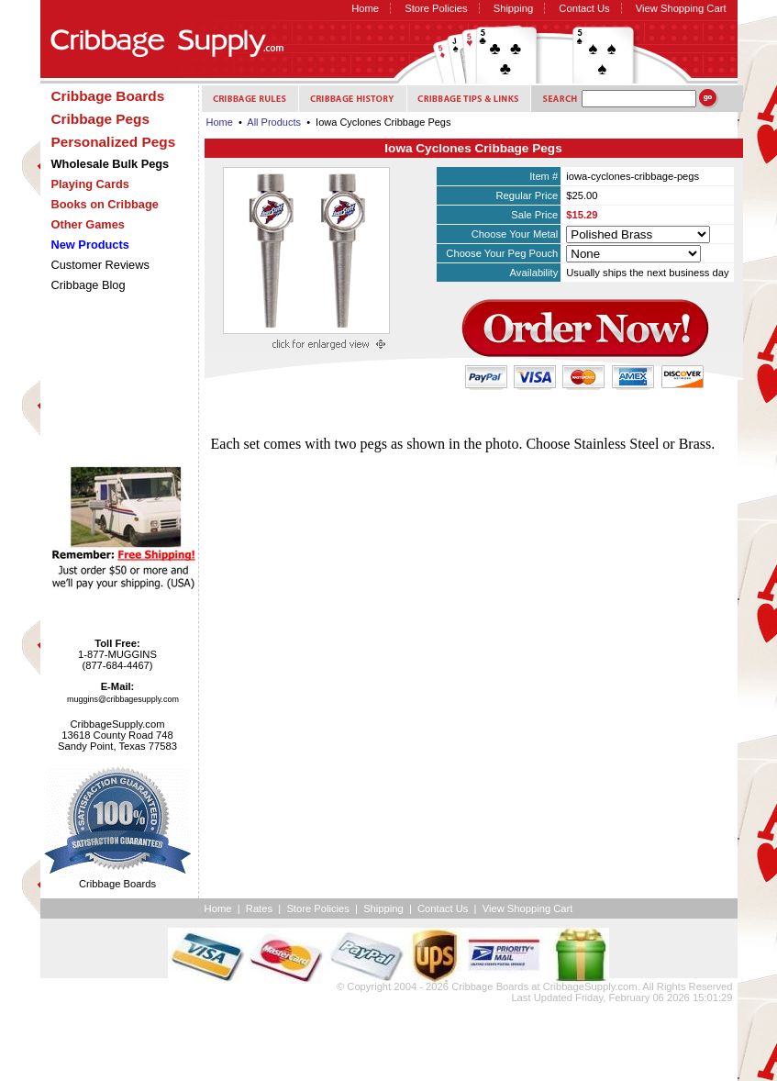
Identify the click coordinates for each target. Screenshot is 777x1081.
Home (365, 8)
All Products (274, 122)
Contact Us (584, 8)
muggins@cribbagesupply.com (123, 699)
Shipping (514, 8)
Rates (259, 908)
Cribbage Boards (489, 986)
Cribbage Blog (88, 285)
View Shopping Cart (681, 8)
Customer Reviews (100, 265)
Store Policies (436, 8)
